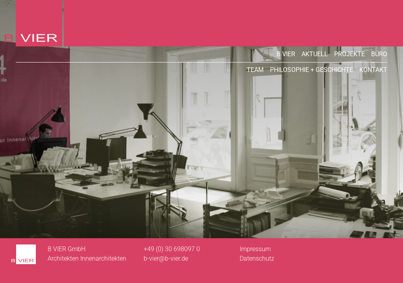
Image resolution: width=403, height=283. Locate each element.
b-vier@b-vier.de (166, 258)
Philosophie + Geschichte (311, 70)
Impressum (255, 249)
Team (255, 70)
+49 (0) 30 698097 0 (172, 249)
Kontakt (373, 70)
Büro (379, 54)
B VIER (286, 54)
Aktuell (314, 54)
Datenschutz (257, 258)
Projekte (349, 54)
